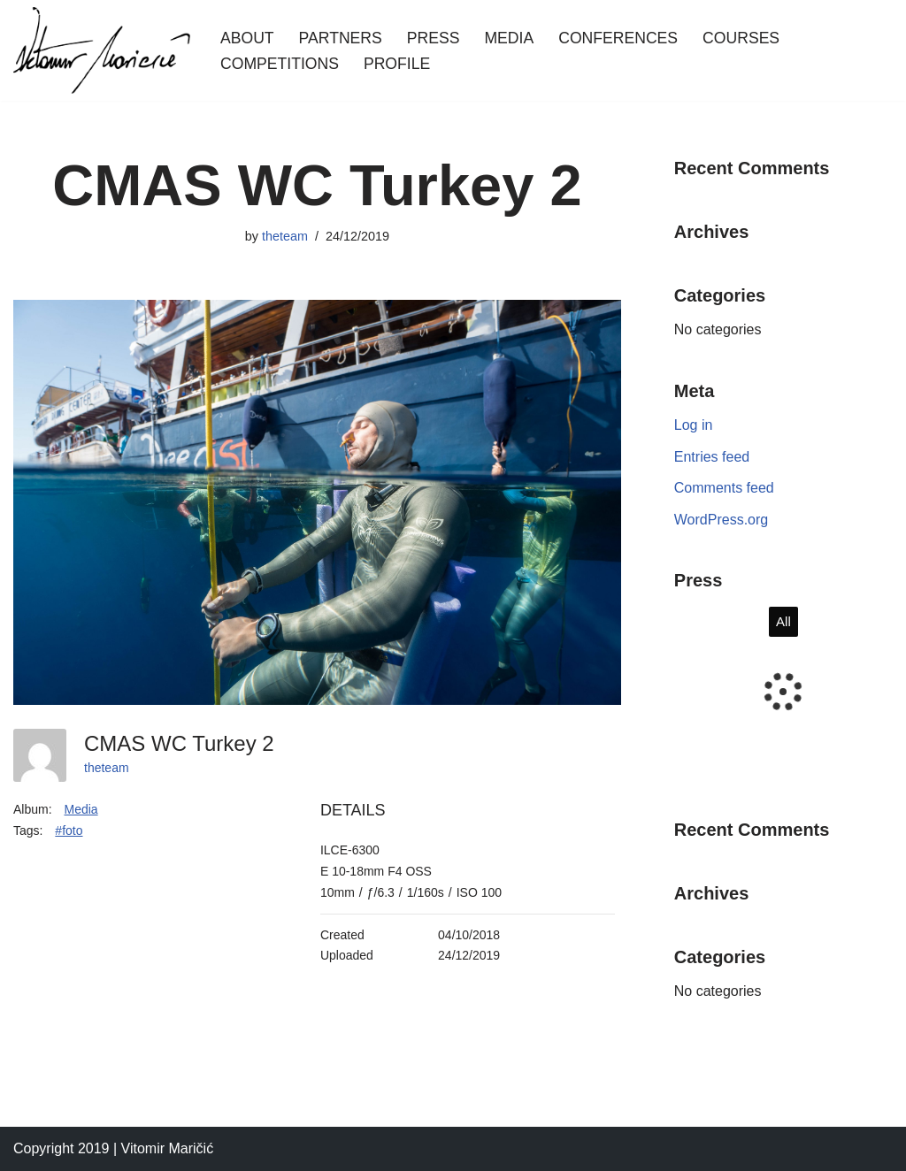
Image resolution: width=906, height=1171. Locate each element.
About (247, 38)
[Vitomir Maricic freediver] (101, 50)
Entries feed (711, 456)
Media (509, 38)
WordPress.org (721, 519)
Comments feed (724, 487)
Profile (397, 64)
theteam (285, 236)
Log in (693, 424)
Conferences (618, 38)
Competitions (279, 64)
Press (433, 38)
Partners (340, 38)
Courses (741, 38)
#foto (68, 830)
